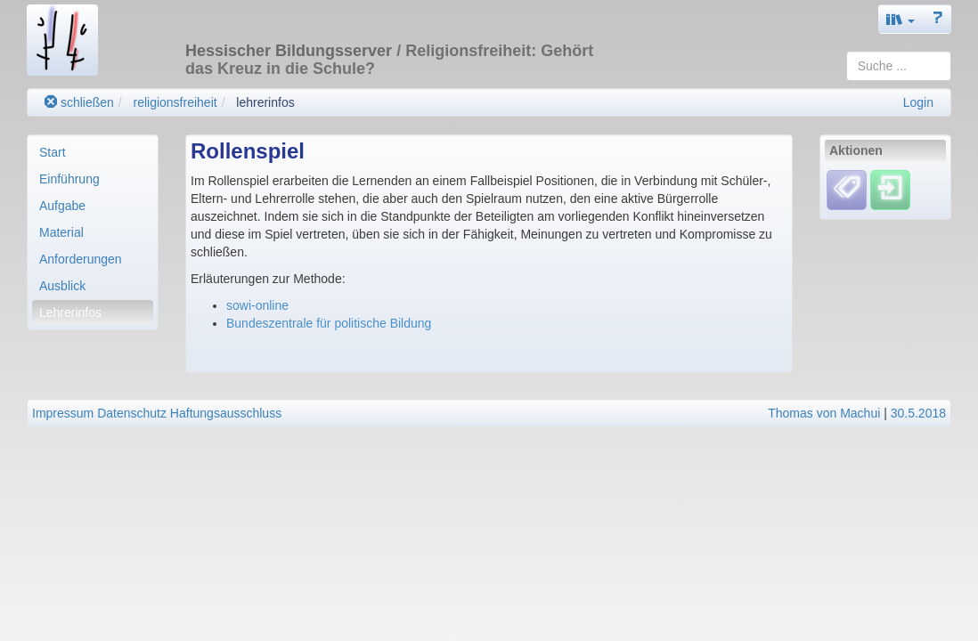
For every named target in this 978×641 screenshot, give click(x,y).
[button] (900, 19)
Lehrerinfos (70, 312)
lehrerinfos (265, 102)
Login (918, 102)
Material (61, 232)
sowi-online (257, 305)
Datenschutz (132, 413)
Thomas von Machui (824, 413)
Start (52, 152)
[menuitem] (92, 152)
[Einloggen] (890, 189)
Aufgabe (62, 206)
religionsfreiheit (174, 102)
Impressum (63, 413)
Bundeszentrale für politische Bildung (328, 323)
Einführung (69, 179)
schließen (79, 102)
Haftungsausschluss (225, 413)
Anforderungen (80, 259)
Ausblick (62, 286)
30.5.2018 (918, 413)
